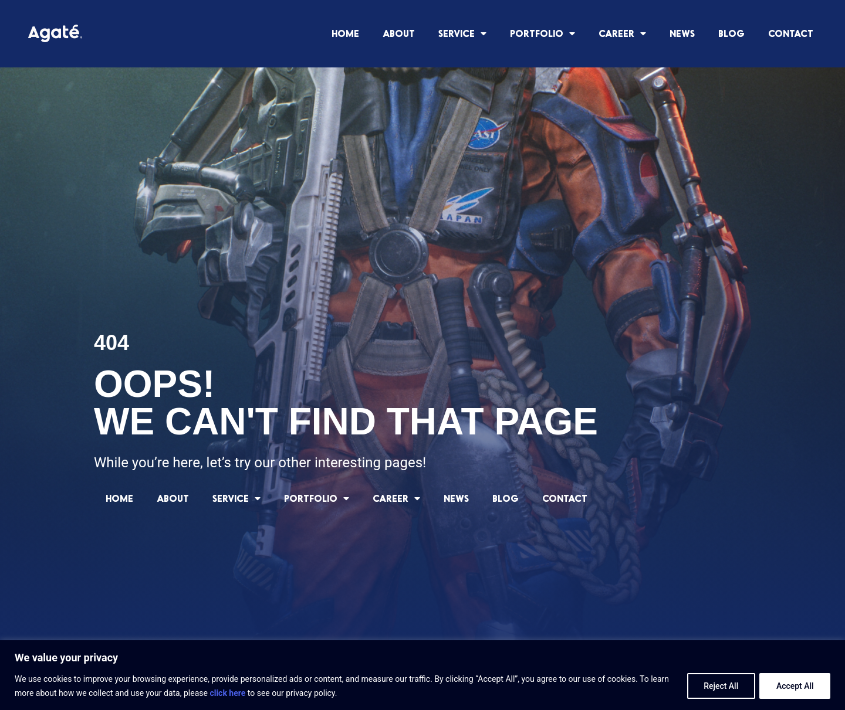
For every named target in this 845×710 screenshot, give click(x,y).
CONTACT (790, 33)
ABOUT (399, 33)
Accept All (794, 686)
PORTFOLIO (542, 33)
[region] (422, 675)
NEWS (682, 33)
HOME (345, 33)
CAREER (622, 33)
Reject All (719, 686)
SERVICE (462, 33)
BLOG (731, 33)
